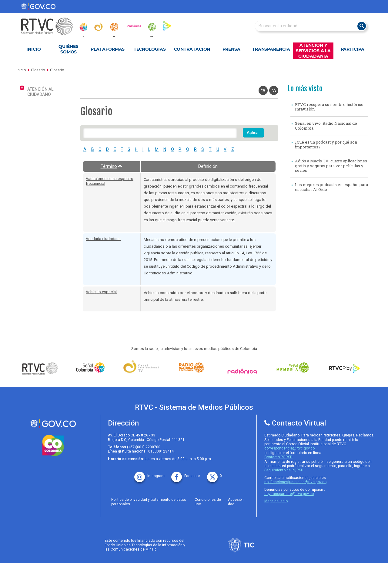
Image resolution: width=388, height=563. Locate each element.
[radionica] (134, 26)
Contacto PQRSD (278, 457)
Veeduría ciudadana (103, 238)
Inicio (33, 49)
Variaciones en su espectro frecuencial (109, 181)
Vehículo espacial (101, 292)
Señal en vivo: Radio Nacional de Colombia (326, 125)
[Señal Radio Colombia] (193, 367)
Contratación (192, 49)
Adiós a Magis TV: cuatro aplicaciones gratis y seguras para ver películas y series (331, 165)
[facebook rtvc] (186, 474)
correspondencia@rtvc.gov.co (289, 448)
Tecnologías (150, 49)
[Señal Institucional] (142, 367)
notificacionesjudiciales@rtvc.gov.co (295, 482)
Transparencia (271, 49)
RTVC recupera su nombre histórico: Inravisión (329, 107)
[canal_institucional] (98, 26)
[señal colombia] (92, 367)
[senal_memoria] (151, 27)
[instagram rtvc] (149, 474)
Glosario (38, 70)
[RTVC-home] (50, 26)
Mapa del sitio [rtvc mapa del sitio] (276, 501)
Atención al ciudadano (40, 92)
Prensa (231, 49)
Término (112, 166)
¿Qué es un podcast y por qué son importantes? (326, 144)
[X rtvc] (215, 474)
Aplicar (253, 132)
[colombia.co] (53, 445)
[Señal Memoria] (294, 367)
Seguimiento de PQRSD (283, 470)
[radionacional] (114, 27)
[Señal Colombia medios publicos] (41, 368)
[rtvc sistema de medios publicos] (53, 424)
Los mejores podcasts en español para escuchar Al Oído (331, 187)
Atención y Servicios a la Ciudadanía (313, 50)
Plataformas (108, 49)
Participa (352, 49)
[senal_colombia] (83, 27)
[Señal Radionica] (243, 371)
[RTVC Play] (344, 367)
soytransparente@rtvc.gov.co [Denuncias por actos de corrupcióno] (289, 494)
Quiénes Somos (68, 49)
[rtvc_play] (167, 25)
